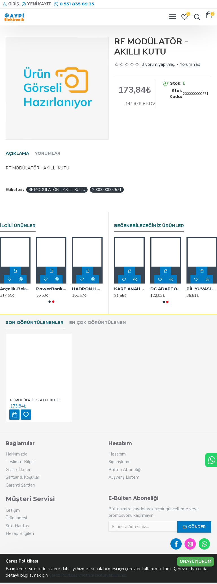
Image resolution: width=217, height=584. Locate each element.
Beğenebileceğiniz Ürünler (149, 225)
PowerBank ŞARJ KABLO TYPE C (51, 288)
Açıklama (17, 153)
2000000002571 (106, 189)
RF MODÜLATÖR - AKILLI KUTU (57, 189)
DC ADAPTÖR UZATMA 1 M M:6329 (165, 288)
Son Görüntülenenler (35, 322)
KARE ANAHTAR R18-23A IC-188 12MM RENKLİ (129, 288)
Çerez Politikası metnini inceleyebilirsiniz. (88, 575)
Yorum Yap (190, 64)
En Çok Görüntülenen (97, 322)
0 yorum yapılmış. (158, 64)
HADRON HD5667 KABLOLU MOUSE (87, 288)
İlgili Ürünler (18, 225)
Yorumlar (47, 153)
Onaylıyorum (195, 561)
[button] (49, 301)
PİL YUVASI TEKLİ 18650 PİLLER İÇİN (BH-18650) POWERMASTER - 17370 (201, 288)
